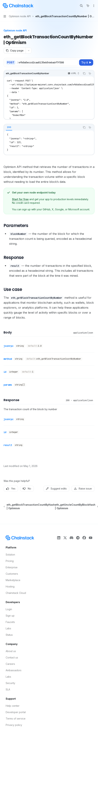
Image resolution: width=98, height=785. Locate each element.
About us (11, 651)
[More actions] (93, 5)
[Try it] (86, 62)
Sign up (10, 615)
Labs (8, 628)
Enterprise (12, 567)
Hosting (10, 586)
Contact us (12, 657)
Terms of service (15, 718)
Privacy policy (14, 724)
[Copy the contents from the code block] (84, 73)
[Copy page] (15, 51)
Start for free (20, 199)
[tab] (9, 127)
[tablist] (42, 127)
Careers (10, 663)
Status (9, 634)
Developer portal (16, 712)
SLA (8, 689)
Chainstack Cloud (16, 592)
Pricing (10, 560)
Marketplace (13, 580)
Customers (12, 573)
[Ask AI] (90, 73)
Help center (12, 705)
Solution (10, 554)
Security (10, 683)
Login (9, 609)
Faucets (10, 621)
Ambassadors (13, 670)
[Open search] (81, 6)
